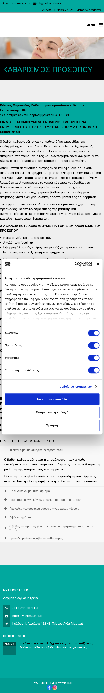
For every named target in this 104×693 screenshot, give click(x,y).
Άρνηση (52, 425)
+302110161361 (14, 3)
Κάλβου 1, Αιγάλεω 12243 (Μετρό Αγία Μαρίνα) (71, 9)
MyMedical (65, 682)
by (34, 682)
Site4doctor (43, 682)
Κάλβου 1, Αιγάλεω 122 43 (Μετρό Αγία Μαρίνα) (47, 623)
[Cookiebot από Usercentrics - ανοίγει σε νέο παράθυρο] (74, 264)
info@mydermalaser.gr (47, 3)
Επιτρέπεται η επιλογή (52, 412)
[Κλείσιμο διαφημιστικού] (98, 264)
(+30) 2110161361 (24, 608)
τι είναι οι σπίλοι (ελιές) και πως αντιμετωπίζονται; (56, 643)
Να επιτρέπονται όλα (52, 399)
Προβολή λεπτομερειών (74, 386)
